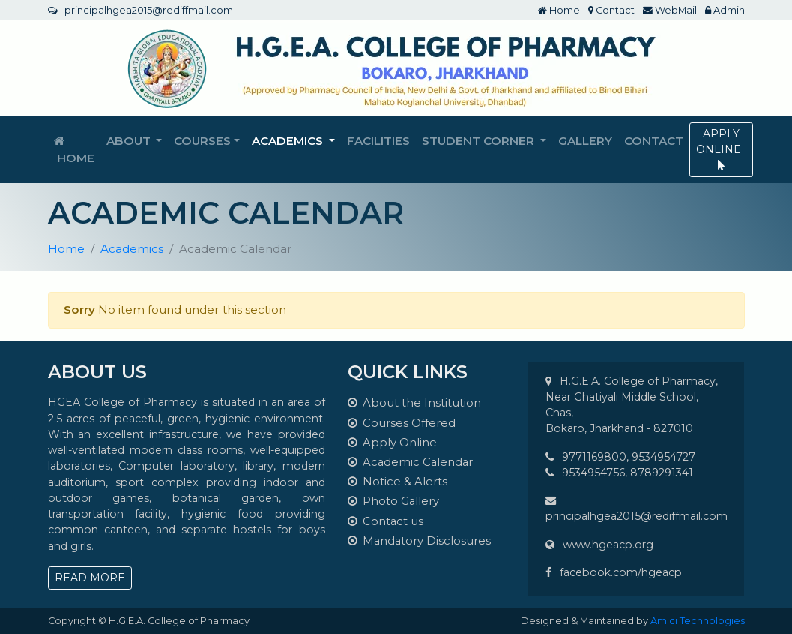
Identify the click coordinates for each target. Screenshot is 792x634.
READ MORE (90, 577)
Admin (725, 10)
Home (559, 10)
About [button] (130, 141)
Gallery (585, 141)
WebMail (670, 10)
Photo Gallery (393, 501)
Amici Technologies (697, 620)
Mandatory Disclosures (419, 541)
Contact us (385, 521)
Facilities (378, 141)
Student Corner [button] (479, 141)
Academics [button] (289, 141)
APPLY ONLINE (721, 148)
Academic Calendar (410, 462)
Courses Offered (402, 423)
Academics (131, 249)
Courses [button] (202, 141)
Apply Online (392, 442)
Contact (611, 10)
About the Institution (414, 403)
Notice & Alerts (397, 481)
